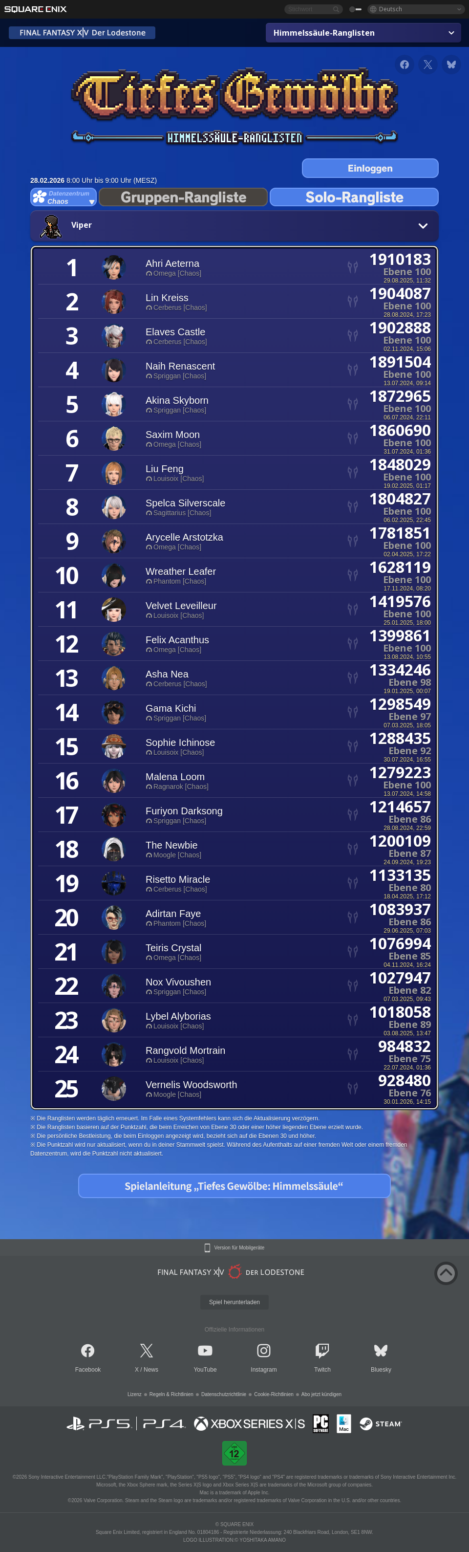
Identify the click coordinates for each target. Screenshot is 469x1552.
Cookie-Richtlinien (274, 1394)
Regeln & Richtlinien (171, 1394)
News (151, 1369)
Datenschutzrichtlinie (223, 1394)
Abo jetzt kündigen (321, 1394)
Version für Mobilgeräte (239, 1248)
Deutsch (390, 9)
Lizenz (135, 1394)
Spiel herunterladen (234, 1302)
